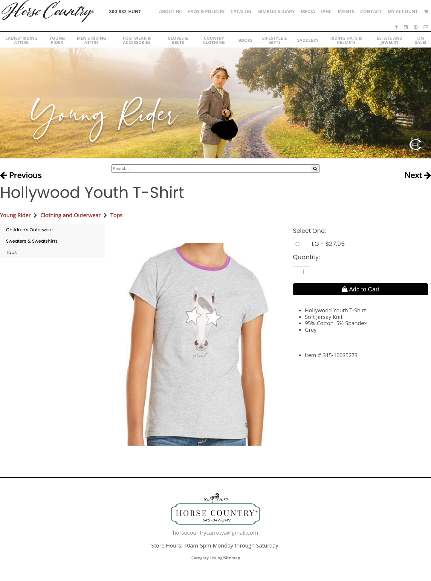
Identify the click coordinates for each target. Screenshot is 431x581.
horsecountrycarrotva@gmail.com (215, 532)
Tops (116, 215)
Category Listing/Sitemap (215, 557)
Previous (21, 175)
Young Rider (15, 215)
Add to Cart (360, 289)
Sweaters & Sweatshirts (32, 241)
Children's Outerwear (29, 230)
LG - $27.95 (319, 244)
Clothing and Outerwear (70, 215)
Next (417, 175)
